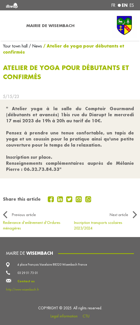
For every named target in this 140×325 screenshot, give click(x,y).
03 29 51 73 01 (27, 273)
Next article (119, 214)
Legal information (64, 316)
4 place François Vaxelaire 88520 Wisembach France (52, 264)
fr (113, 5)
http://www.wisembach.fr (22, 289)
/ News (35, 46)
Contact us (26, 281)
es (132, 5)
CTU (86, 316)
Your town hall (16, 46)
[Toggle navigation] (11, 25)
